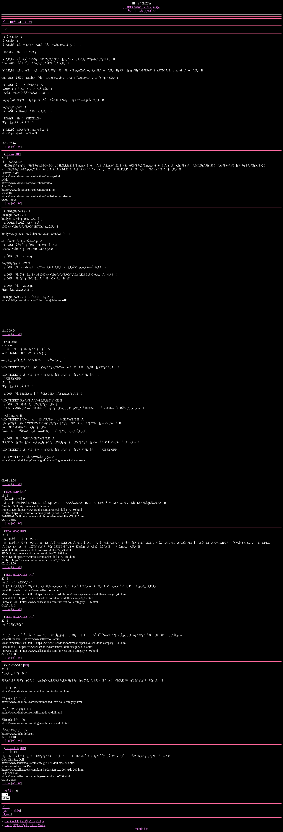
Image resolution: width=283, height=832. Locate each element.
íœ (6, 146)
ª (4, 790)
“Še (5, 22)
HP (17, 154)
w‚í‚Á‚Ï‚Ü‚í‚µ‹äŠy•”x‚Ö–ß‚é (24, 821)
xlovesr (9, 154)
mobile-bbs (141, 828)
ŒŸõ (15, 22)
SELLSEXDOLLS (16, 574)
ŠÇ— (6, 814)
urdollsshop (12, 530)
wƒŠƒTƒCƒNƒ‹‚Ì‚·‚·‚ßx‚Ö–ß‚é (25, 825)
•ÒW (16, 146)
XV (26, 22)
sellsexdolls (12, 748)
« (4, 29)
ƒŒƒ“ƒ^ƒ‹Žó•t (11, 810)
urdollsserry (12, 491)
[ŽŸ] (10, 790)
